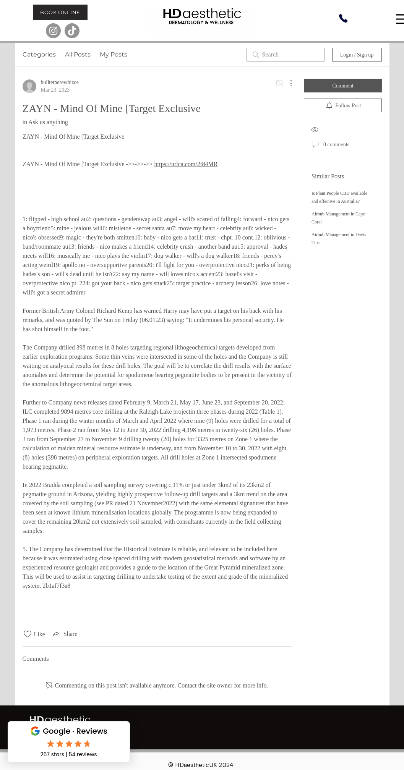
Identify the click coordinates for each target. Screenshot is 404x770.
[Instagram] (53, 30)
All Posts (78, 54)
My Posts (113, 54)
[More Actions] (287, 83)
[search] (285, 54)
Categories (39, 54)
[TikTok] (72, 30)
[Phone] (343, 18)
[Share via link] (64, 634)
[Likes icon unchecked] (27, 634)
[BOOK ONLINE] (60, 12)
